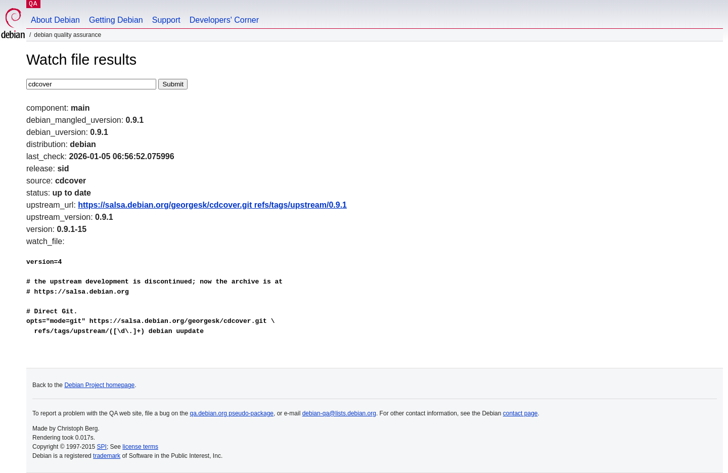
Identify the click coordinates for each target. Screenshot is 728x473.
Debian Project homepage (99, 385)
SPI (102, 446)
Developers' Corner (224, 20)
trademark (106, 455)
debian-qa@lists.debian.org (339, 413)
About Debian (55, 20)
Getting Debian (116, 20)
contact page (520, 413)
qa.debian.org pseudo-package (232, 413)
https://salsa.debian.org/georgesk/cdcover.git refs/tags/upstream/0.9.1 (212, 205)
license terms (140, 446)
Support (166, 20)
